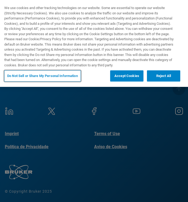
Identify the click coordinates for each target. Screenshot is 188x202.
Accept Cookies (126, 76)
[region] (94, 43)
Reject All (163, 76)
